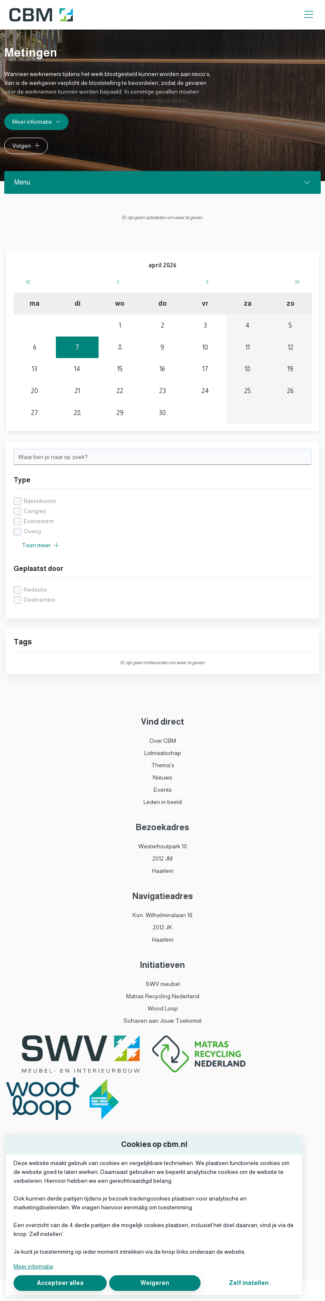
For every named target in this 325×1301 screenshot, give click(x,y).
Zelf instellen (249, 1282)
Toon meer (40, 545)
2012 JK (162, 927)
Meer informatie (33, 1266)
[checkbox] (162, 516)
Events (163, 789)
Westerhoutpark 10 (162, 846)
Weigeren (154, 1282)
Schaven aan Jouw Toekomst (163, 1020)
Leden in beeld (162, 802)
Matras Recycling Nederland (162, 996)
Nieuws (162, 777)
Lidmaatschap (162, 753)
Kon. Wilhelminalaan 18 (162, 915)
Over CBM (162, 740)
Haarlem (163, 870)
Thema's (162, 765)
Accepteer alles (60, 1282)
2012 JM (162, 858)
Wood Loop (163, 1008)
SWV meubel (163, 984)
